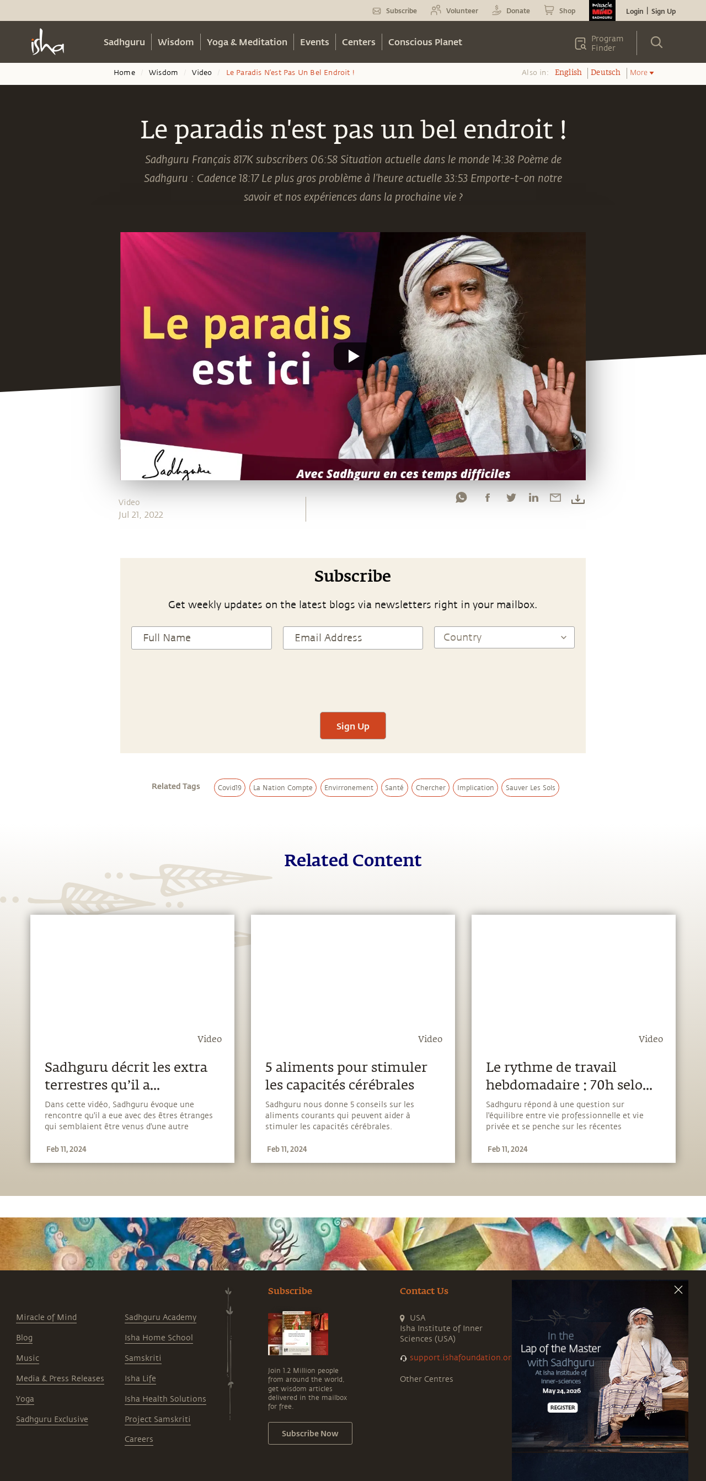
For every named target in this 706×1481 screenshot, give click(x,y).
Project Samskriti (158, 1419)
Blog (24, 1338)
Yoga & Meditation (247, 41)
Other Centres (426, 1379)
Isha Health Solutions (165, 1399)
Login (635, 11)
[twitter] (510, 500)
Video (202, 73)
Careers (139, 1439)
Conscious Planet (425, 41)
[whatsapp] (461, 500)
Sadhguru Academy (160, 1317)
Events (314, 41)
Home (124, 73)
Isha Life (140, 1379)
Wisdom (176, 41)
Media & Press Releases (60, 1379)
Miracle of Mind (46, 1317)
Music (27, 1358)
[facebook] (487, 500)
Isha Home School (159, 1338)
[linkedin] (533, 500)
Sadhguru (124, 41)
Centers (359, 41)
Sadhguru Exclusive (52, 1419)
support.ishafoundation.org (463, 1358)
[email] (555, 500)
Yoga (25, 1399)
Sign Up (663, 11)
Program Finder (607, 43)
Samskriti (143, 1358)
